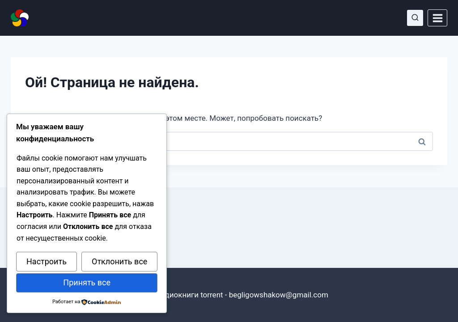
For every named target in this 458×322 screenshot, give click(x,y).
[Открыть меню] (437, 17)
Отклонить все (119, 261)
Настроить (46, 261)
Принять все (86, 282)
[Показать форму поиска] (415, 18)
